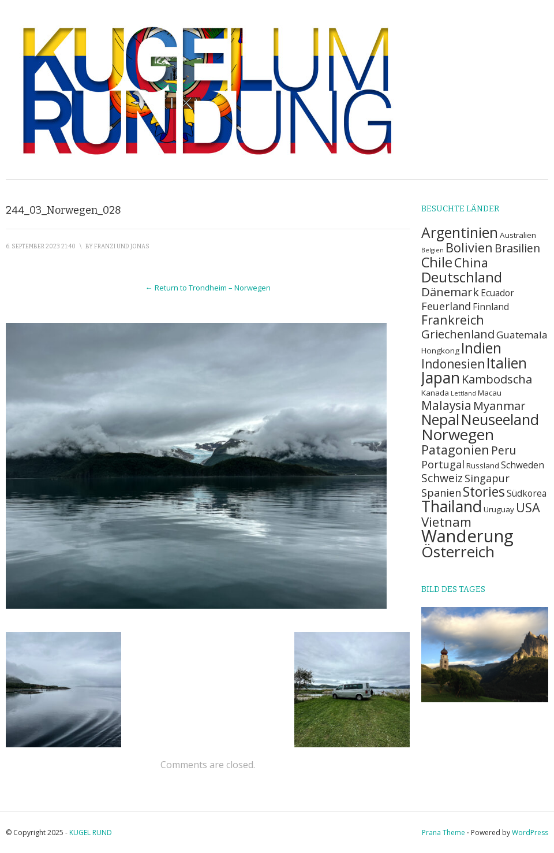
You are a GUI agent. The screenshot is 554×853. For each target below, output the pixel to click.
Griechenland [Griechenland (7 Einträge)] (458, 334)
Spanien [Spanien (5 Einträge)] (441, 492)
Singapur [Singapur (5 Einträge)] (487, 478)
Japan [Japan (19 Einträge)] (440, 377)
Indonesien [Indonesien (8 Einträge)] (453, 364)
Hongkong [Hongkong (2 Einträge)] (440, 350)
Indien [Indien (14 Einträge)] (481, 347)
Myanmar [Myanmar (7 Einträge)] (499, 405)
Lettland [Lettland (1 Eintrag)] (463, 393)
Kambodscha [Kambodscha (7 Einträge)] (497, 379)
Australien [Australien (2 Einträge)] (518, 235)
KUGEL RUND (90, 832)
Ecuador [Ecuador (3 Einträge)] (497, 293)
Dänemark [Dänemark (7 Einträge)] (450, 292)
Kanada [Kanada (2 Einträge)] (435, 393)
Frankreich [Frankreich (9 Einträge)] (452, 319)
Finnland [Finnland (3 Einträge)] (491, 307)
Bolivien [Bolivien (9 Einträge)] (469, 247)
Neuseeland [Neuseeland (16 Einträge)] (500, 419)
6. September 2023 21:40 (41, 246)
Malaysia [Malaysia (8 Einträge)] (446, 405)
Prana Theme (443, 832)
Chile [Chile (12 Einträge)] (436, 262)
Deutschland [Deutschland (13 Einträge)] (461, 276)
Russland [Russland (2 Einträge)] (482, 465)
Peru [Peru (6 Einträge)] (503, 450)
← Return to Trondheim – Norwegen (208, 287)
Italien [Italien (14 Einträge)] (506, 363)
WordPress (530, 832)
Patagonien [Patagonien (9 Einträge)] (455, 449)
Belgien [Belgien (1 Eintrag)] (432, 250)
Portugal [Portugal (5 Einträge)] (443, 464)
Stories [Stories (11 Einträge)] (484, 491)
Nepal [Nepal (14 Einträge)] (440, 419)
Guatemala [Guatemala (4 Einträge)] (522, 334)
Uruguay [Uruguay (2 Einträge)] (499, 509)
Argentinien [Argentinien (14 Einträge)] (459, 232)
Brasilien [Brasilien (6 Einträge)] (517, 248)
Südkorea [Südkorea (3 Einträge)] (526, 493)
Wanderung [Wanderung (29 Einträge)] (467, 535)
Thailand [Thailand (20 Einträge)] (451, 506)
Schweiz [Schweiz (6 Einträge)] (442, 478)
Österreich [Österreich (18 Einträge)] (458, 551)
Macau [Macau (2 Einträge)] (489, 393)
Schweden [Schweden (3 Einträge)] (522, 465)
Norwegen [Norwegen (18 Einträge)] (457, 434)
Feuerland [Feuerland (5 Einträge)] (446, 306)
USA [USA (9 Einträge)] (528, 507)
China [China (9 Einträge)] (471, 262)
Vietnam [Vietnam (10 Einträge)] (446, 522)
